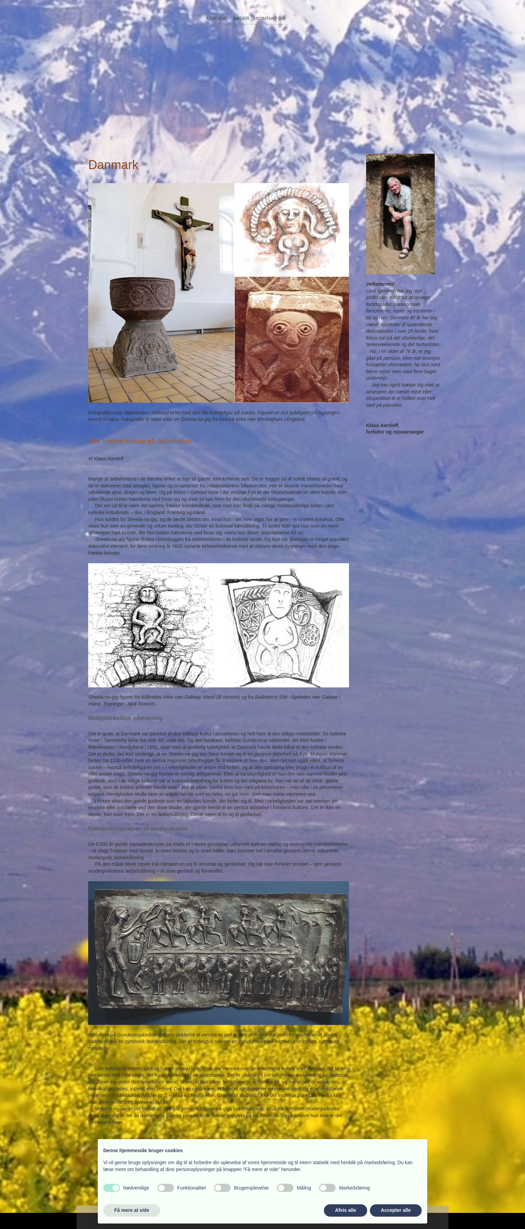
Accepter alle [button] (396, 1210)
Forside (216, 18)
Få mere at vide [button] (131, 1210)
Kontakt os (270, 18)
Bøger (241, 18)
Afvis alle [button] (345, 1210)
